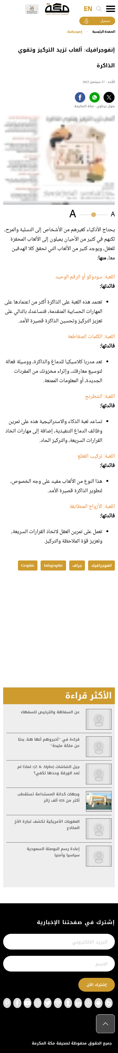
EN (88, 9)
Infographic (53, 565)
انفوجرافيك (101, 565)
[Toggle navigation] (110, 9)
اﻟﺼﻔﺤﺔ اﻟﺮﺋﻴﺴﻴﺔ (103, 32)
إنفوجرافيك (74, 32)
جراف (77, 565)
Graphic (28, 565)
